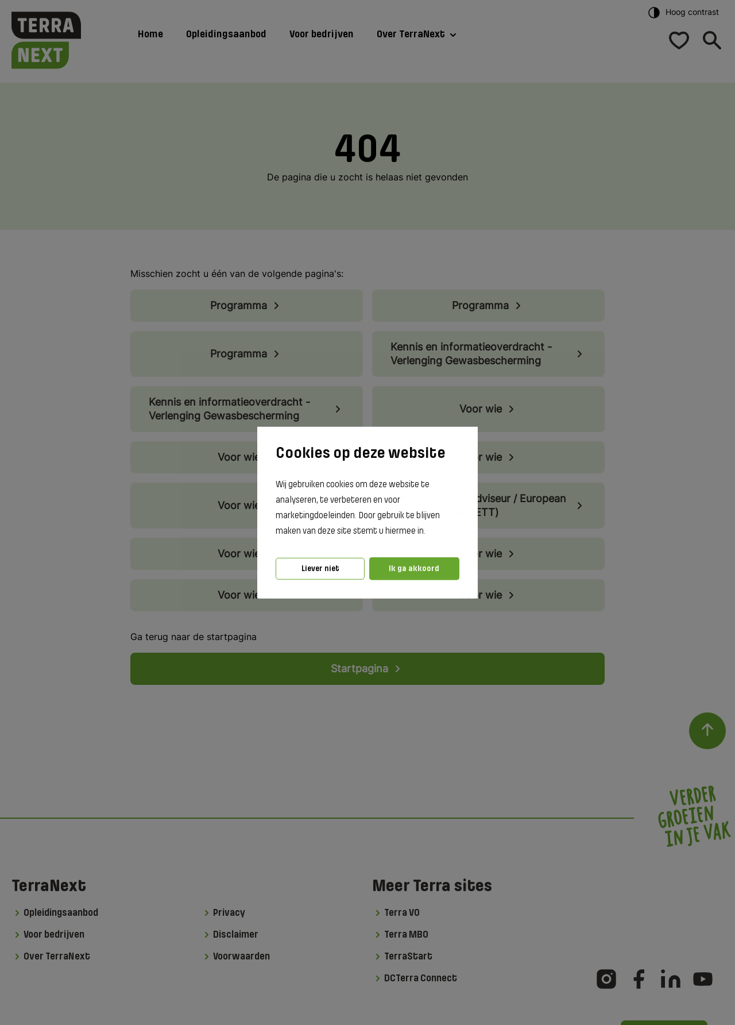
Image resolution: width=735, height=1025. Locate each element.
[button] (429, 531)
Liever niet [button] (320, 568)
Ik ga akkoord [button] (414, 568)
